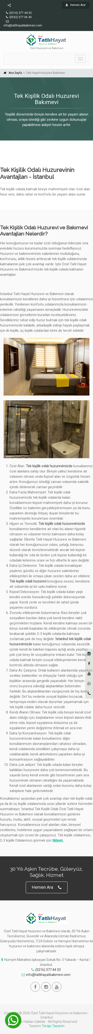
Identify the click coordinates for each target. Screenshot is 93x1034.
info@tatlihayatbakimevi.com (46, 975)
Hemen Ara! (76, 5)
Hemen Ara (46, 887)
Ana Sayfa (15, 73)
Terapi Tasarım (53, 1026)
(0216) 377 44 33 (46, 970)
